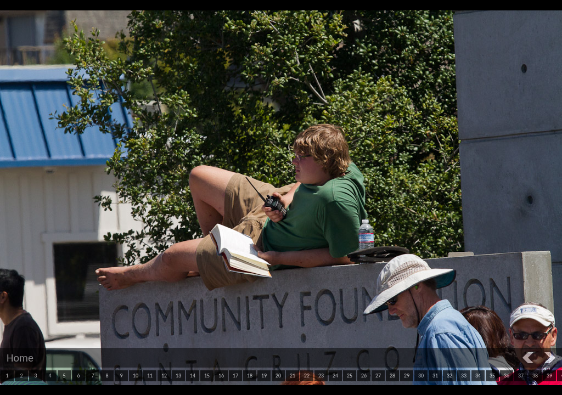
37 (521, 375)
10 (135, 375)
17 (235, 375)
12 (164, 375)
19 (264, 375)
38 (535, 375)
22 (307, 375)
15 (207, 375)
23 (321, 375)
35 (492, 375)
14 (192, 375)
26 (364, 375)
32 (449, 375)
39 (549, 375)
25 (349, 375)
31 (435, 375)
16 (221, 375)
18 (249, 375)
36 (506, 375)
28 (392, 375)
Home (20, 357)
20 (278, 375)
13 (178, 375)
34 (478, 375)
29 (406, 375)
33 (464, 375)
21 (292, 375)
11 (150, 375)
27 (378, 375)
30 (421, 375)
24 (335, 375)
